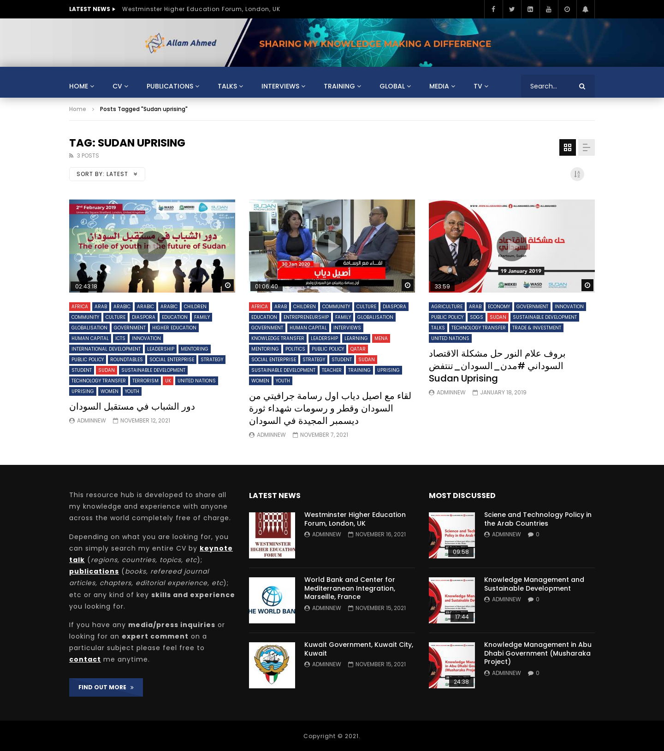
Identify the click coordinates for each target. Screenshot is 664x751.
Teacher (332, 370)
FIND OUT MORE (106, 687)
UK (168, 380)
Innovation (146, 338)
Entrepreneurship (306, 317)
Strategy (212, 359)
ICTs (120, 338)
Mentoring (194, 349)
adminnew (91, 420)
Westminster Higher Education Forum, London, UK (201, 9)
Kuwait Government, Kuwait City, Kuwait (358, 649)
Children (195, 306)
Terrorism (145, 380)
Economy (499, 306)
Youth (132, 391)
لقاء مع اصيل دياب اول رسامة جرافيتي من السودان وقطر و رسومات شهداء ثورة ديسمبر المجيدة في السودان (330, 408)
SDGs (476, 317)
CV (117, 86)
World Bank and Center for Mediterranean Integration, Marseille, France (349, 588)
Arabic (121, 306)
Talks (227, 86)
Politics (295, 349)
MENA (381, 338)
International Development (106, 349)
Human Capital (90, 338)
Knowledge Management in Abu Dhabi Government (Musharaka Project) (538, 653)
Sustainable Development (153, 370)
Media (439, 86)
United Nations (197, 380)
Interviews (280, 86)
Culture (115, 317)
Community (85, 317)
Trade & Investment (536, 327)
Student (81, 370)
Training (339, 86)
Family (202, 317)
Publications (170, 86)
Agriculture (446, 306)
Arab (101, 306)
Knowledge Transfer (277, 338)
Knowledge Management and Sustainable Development (534, 584)
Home (78, 86)
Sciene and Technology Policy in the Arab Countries (538, 519)
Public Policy (87, 359)
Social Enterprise (171, 359)
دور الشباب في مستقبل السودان (132, 406)
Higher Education (174, 327)
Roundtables (126, 359)
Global (392, 86)
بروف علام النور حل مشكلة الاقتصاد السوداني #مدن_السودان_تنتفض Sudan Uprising (497, 366)
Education (175, 317)
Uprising (82, 391)
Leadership (160, 349)
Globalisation (89, 327)
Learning (356, 338)
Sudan (106, 370)
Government (130, 327)
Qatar (358, 349)
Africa (79, 306)
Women (110, 391)
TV (478, 86)
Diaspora (143, 317)
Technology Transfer (98, 380)
